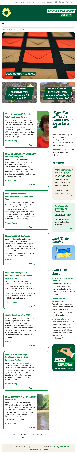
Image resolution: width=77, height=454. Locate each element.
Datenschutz (50, 2)
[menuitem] (16, 2)
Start (22, 29)
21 (45, 435)
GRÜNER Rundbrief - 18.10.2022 (17, 315)
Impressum (41, 2)
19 (37, 435)
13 (14, 435)
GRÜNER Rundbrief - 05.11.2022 (17, 236)
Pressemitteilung (11, 141)
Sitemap (28, 2)
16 (25, 435)
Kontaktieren (56, 150)
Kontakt (22, 2)
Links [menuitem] (71, 2)
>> (29, 438)
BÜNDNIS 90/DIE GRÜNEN (61, 10)
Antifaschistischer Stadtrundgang (64, 171)
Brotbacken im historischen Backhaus (62, 208)
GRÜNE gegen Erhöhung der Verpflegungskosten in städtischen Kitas (19, 196)
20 (41, 435)
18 (34, 435)
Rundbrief (8, 260)
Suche (34, 2)
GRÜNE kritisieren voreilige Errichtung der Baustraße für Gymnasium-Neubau (17, 357)
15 (21, 435)
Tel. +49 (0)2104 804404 (61, 447)
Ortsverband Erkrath (11, 29)
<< (7, 435)
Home (16, 2)
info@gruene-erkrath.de (37, 449)
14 (17, 435)
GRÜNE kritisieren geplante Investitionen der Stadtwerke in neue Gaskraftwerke (20, 276)
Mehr (30, 145)
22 (22, 438)
